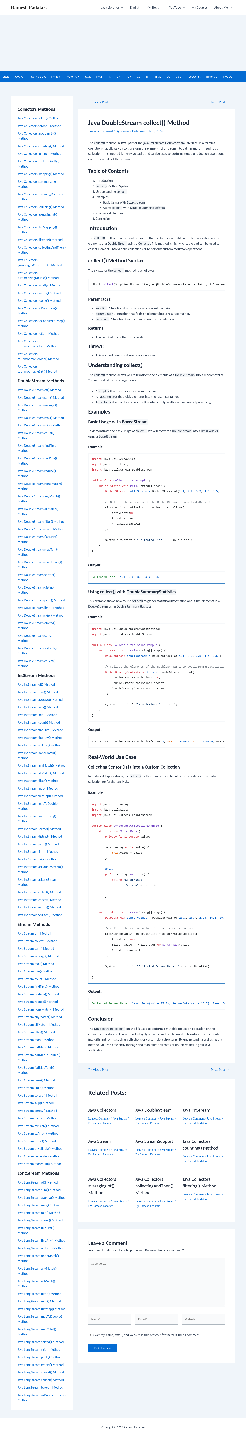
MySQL (227, 76)
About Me (223, 7)
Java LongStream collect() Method (41, 1380)
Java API (19, 76)
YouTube (177, 7)
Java (6, 76)
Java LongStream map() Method (39, 1301)
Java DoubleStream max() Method (41, 418)
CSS (179, 76)
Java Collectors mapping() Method (41, 174)
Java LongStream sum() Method (39, 1190)
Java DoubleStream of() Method (39, 390)
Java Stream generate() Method (39, 1156)
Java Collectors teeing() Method (39, 301)
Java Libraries (112, 7)
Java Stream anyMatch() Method (40, 1017)
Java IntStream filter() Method (38, 781)
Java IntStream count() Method (39, 722)
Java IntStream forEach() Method (40, 915)
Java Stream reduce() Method (38, 1002)
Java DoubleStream (153, 1110)
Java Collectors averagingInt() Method (102, 1186)
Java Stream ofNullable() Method (40, 1149)
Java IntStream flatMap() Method (40, 796)
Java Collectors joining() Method (39, 154)
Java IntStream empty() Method (39, 907)
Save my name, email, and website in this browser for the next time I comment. (146, 1335)
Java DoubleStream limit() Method (41, 608)
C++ (119, 76)
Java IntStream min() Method (37, 715)
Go (138, 76)
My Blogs (154, 7)
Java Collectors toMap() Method (39, 126)
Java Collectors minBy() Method (39, 293)
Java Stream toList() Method (37, 1141)
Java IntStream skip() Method (37, 859)
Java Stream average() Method (38, 956)
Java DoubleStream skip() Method (41, 615)
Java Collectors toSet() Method (38, 334)
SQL (88, 76)
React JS (211, 76)
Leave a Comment (100, 131)
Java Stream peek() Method (36, 1080)
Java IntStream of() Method (36, 684)
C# (129, 76)
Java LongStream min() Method (39, 1213)
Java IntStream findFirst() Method (40, 730)
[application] (121, 7)
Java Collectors (102, 1110)
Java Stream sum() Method (36, 949)
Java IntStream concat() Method (39, 900)
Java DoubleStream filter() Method (41, 522)
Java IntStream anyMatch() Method (42, 765)
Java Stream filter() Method (36, 1032)
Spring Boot (38, 76)
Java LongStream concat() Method (41, 1372)
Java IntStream (196, 1110)
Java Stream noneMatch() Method (41, 1009)
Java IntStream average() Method (40, 700)
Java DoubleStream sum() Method (41, 398)
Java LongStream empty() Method (41, 1365)
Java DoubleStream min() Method (40, 425)
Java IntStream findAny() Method (40, 738)
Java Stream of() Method (34, 933)
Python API (72, 76)
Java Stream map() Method (36, 1040)
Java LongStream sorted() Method (41, 1342)
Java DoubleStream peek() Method (41, 600)
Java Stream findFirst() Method (38, 986)
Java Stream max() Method (36, 964)
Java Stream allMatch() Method (39, 1025)
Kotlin (99, 76)
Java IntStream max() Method (38, 707)
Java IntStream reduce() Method (40, 745)
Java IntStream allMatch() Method (41, 773)
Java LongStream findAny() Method (41, 1240)
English (134, 7)
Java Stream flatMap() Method (38, 1047)
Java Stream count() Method (37, 979)
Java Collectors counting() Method (41, 146)
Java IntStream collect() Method (39, 892)
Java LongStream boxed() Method (40, 1387)
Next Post (220, 102)
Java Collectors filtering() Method (40, 240)
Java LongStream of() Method (38, 1182)
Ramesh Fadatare (29, 7)
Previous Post (96, 102)
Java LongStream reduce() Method (41, 1248)
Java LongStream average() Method (42, 1198)
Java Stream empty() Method (37, 1111)
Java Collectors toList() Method (39, 118)
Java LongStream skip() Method (39, 1350)
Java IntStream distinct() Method (40, 836)
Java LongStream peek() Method (40, 1357)
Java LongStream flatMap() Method (42, 1309)
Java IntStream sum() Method (38, 692)
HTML (157, 76)
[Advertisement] (123, 43)
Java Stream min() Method (36, 971)
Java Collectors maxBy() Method (39, 285)
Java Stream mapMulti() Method (40, 1164)
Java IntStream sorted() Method (39, 829)
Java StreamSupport (154, 1141)
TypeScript (193, 76)
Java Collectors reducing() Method (41, 207)
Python (55, 76)
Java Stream (120, 1118)
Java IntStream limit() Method (38, 852)
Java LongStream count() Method (40, 1220)
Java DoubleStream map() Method (41, 529)
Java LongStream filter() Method (39, 1294)
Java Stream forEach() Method (38, 1126)
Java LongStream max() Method (39, 1205)
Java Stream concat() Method (37, 1118)
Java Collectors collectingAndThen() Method (154, 1186)
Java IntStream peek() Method (38, 844)
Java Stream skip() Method (36, 1103)
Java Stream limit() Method (36, 1088)
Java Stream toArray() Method (38, 1133)
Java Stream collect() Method (37, 941)
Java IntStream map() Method (38, 788)
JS (168, 76)
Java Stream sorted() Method (37, 1095)
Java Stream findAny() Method (38, 994)
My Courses (199, 7)
